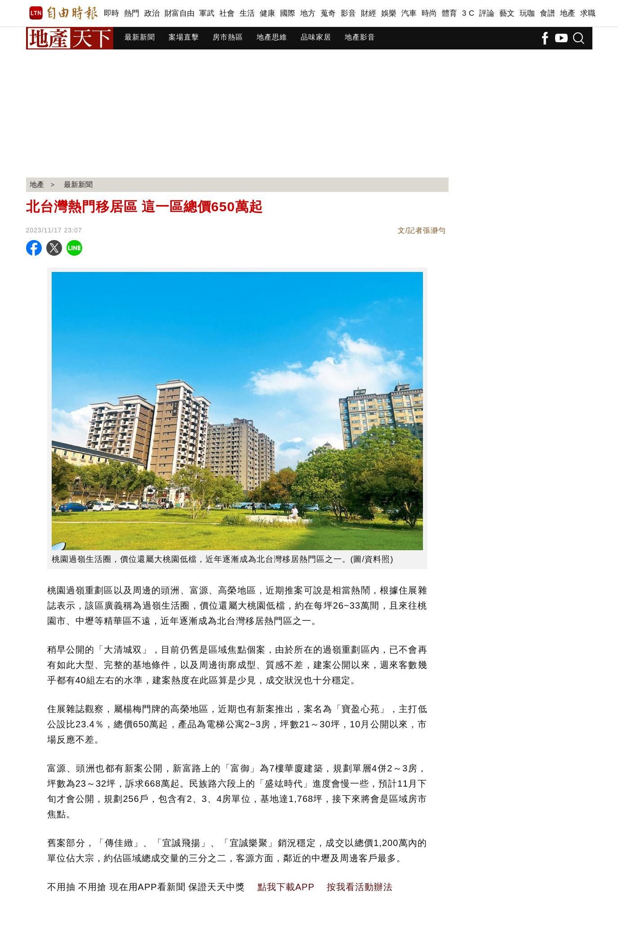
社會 (227, 13)
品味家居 (316, 37)
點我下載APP (286, 887)
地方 (308, 13)
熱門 (132, 13)
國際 (288, 13)
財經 (369, 13)
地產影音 (360, 37)
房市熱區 (228, 37)
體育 (450, 13)
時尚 (429, 13)
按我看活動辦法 (360, 887)
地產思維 (272, 37)
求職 (588, 13)
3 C (468, 13)
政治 (152, 13)
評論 (487, 13)
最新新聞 (139, 37)
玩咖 (527, 13)
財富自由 (180, 13)
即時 (112, 13)
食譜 (548, 13)
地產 (568, 13)
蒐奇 (328, 13)
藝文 (507, 13)
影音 (348, 13)
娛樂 (389, 13)
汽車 (409, 13)
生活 (247, 13)
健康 (268, 13)
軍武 (207, 13)
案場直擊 (184, 37)
